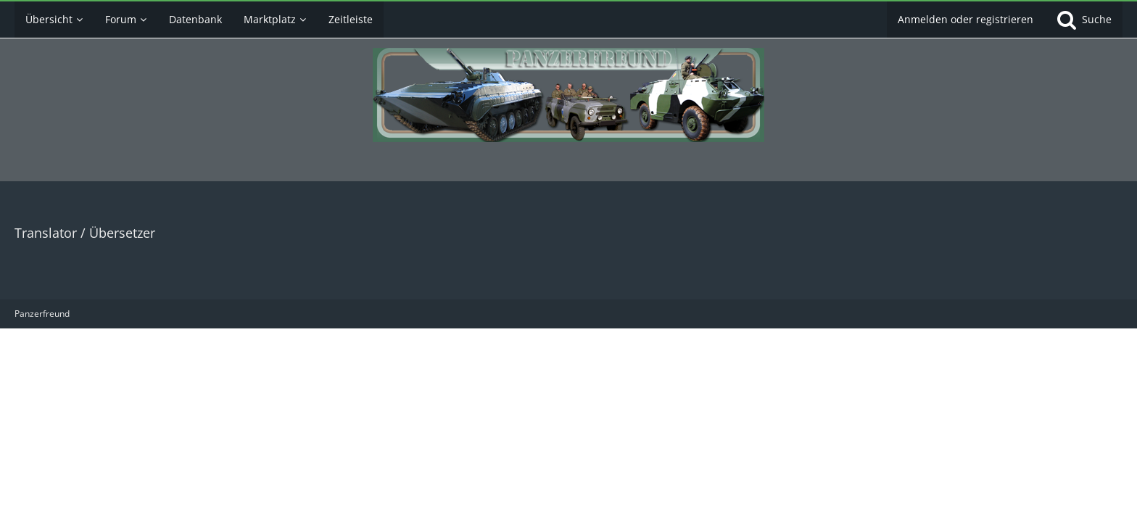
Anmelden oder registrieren (965, 19)
